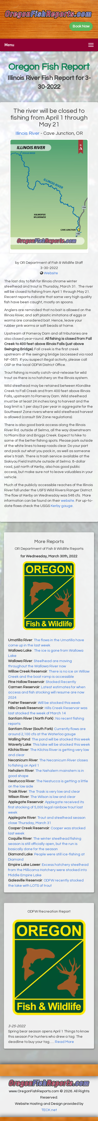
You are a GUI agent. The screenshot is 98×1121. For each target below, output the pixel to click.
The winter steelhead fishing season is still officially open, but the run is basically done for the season (44, 844)
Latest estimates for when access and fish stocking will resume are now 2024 (46, 692)
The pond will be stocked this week (61, 739)
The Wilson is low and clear (53, 797)
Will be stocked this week (59, 703)
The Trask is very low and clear (54, 791)
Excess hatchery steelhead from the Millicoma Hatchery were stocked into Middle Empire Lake (48, 870)
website (67, 501)
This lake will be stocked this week (61, 744)
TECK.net (49, 1110)
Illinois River (27, 133)
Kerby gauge (62, 506)
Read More (64, 1042)
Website (51, 273)
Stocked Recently (61, 682)
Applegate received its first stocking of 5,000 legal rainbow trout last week (46, 807)
